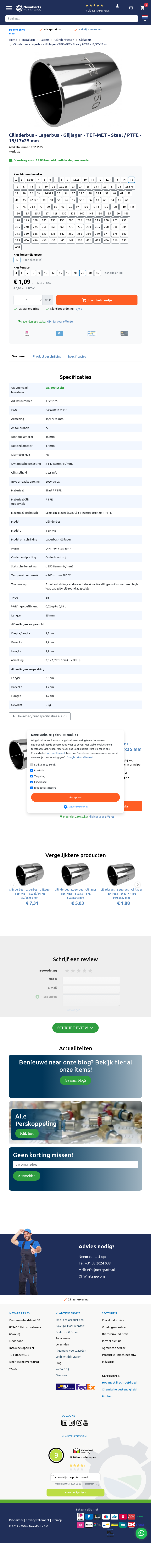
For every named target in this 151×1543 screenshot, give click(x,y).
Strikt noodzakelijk (45, 764)
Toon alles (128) (113, 272)
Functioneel (40, 782)
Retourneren (63, 1338)
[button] (144, 18)
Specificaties (77, 356)
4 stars (85, 970)
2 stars (73, 970)
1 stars (67, 970)
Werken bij (62, 1369)
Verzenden (62, 1344)
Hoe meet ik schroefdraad (119, 1382)
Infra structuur (111, 1341)
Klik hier (27, 1133)
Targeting (39, 776)
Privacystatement (37, 1520)
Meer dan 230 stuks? (45, 321)
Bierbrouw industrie (115, 1334)
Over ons (61, 1375)
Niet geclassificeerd (45, 787)
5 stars (90, 970)
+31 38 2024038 (19, 1354)
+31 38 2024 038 (98, 1263)
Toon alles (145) (32, 259)
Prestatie (39, 770)
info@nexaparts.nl (101, 1270)
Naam (53, 978)
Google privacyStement (80, 757)
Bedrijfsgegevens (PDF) (25, 1361)
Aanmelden (27, 1176)
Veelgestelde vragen (68, 1356)
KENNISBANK (111, 1375)
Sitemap (57, 1520)
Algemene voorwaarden (71, 1350)
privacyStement (56, 753)
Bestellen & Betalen (68, 1332)
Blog (58, 1363)
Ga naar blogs (75, 1080)
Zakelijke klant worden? (70, 1326)
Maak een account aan (70, 1319)
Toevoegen (73, 1010)
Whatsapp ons (94, 1276)
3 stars (79, 970)
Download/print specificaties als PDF (39, 716)
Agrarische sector (113, 1347)
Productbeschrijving (47, 356)
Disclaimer (16, 1520)
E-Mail (52, 987)
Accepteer (75, 797)
